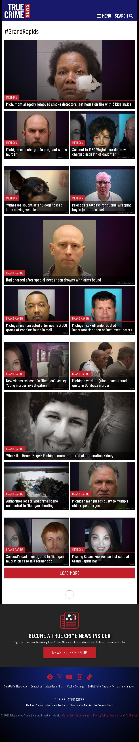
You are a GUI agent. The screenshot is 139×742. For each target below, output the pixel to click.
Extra (47, 705)
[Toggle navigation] (104, 15)
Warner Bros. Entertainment (76, 715)
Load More (69, 573)
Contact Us (36, 686)
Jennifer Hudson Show (63, 705)
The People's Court (103, 705)
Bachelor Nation (34, 705)
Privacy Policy (100, 715)
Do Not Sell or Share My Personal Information (111, 686)
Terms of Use (117, 715)
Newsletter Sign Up (69, 652)
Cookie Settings (75, 686)
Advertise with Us (54, 686)
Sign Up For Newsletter (16, 686)
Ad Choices (131, 715)
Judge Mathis (84, 705)
